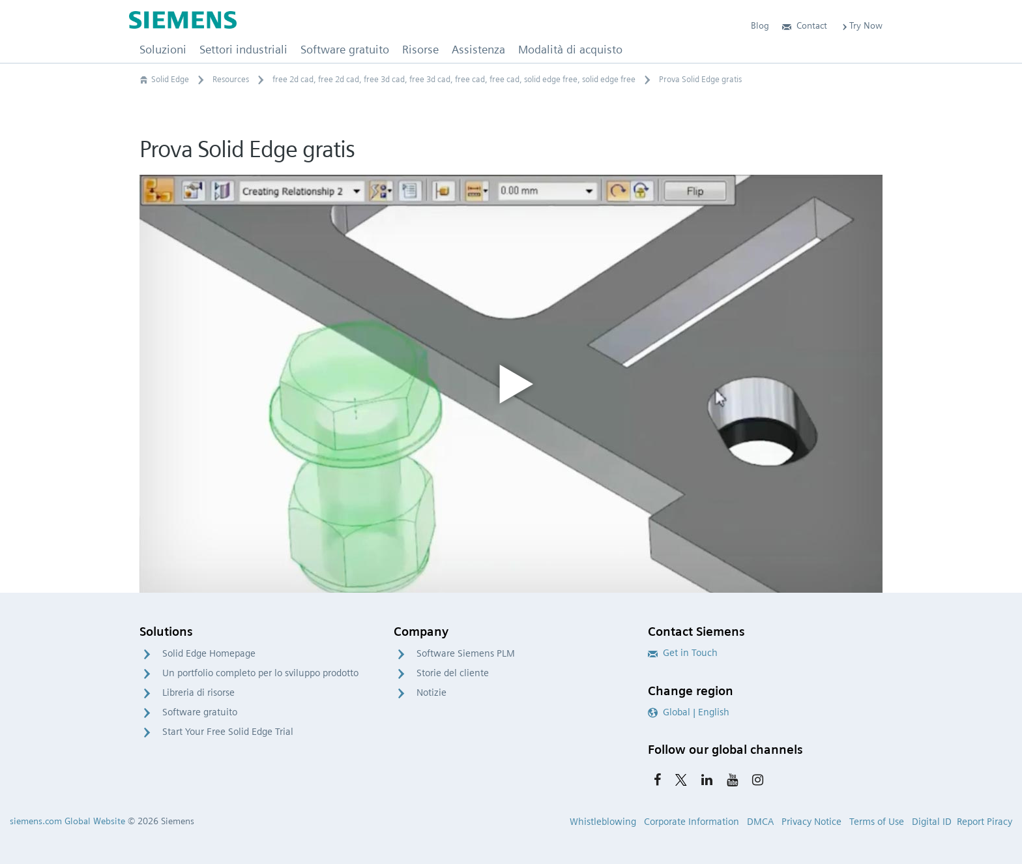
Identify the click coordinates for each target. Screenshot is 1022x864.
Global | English (688, 712)
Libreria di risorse (198, 692)
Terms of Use (876, 821)
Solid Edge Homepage (209, 653)
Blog (760, 25)
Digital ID (932, 821)
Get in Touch (683, 653)
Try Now (861, 25)
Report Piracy (984, 821)
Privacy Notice (811, 821)
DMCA (760, 821)
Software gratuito (199, 712)
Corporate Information (691, 821)
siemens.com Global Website (67, 821)
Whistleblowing (603, 821)
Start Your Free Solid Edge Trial (227, 731)
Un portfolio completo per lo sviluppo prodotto (260, 673)
